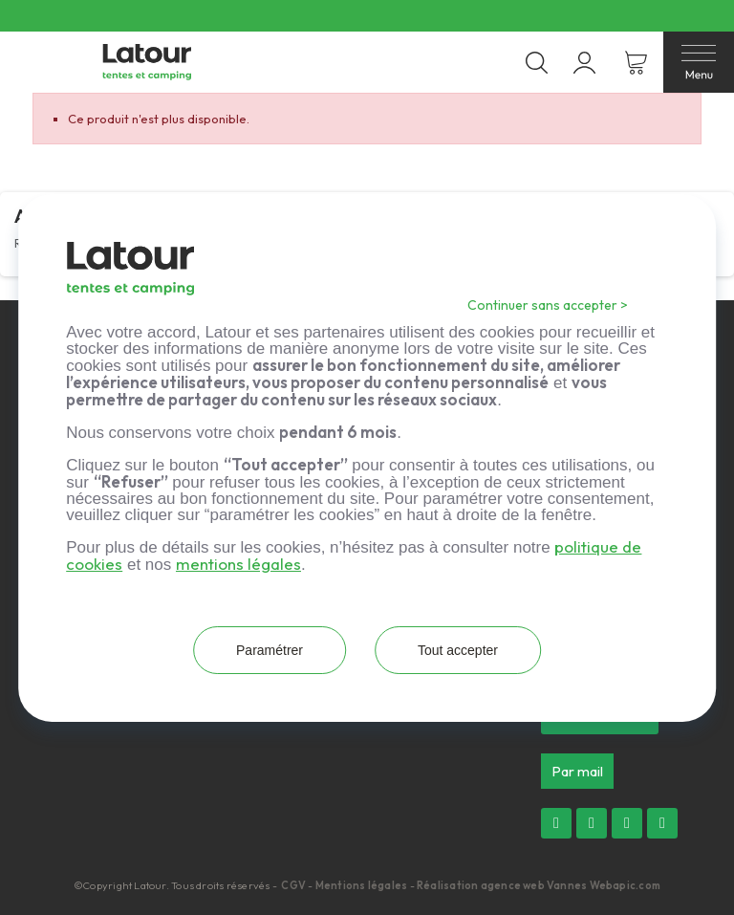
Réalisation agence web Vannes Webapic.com (538, 885)
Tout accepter (459, 650)
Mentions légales (361, 885)
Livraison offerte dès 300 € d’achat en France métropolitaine (351, 16)
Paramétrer (268, 650)
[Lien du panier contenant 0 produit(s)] (636, 62)
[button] (577, 771)
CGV (294, 885)
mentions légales (238, 564)
